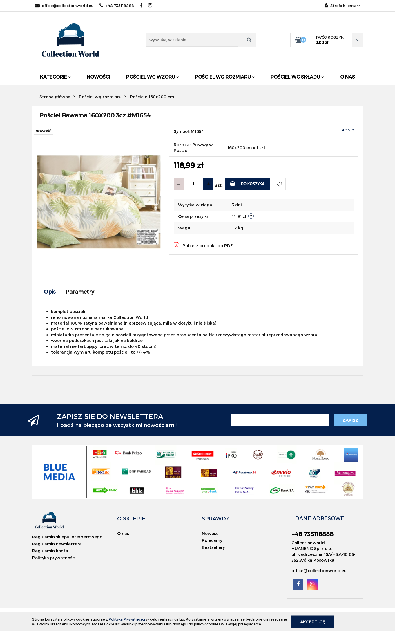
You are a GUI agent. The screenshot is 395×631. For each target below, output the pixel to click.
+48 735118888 (116, 5)
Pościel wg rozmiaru (225, 76)
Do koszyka (247, 183)
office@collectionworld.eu (64, 5)
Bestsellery (213, 547)
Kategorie (55, 76)
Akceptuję (312, 621)
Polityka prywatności (54, 557)
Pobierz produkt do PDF (203, 245)
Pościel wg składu (297, 76)
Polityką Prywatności (127, 619)
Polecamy (212, 540)
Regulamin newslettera (57, 543)
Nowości (98, 76)
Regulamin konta (50, 550)
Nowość (210, 533)
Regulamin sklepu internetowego (67, 536)
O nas (347, 76)
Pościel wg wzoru (152, 76)
